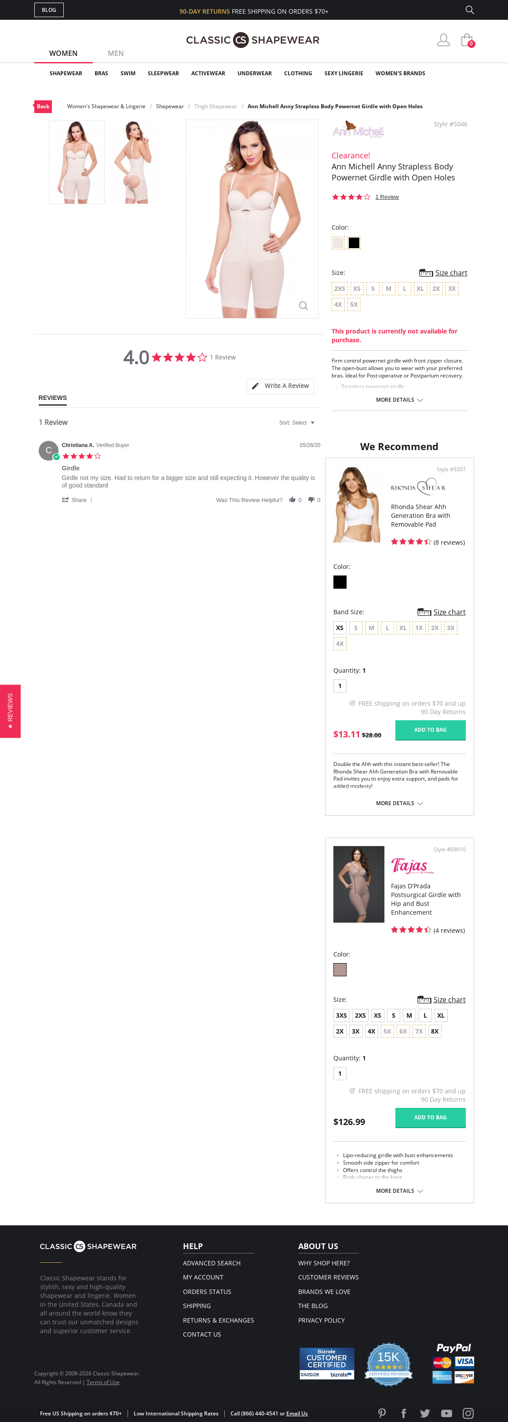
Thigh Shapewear (215, 106)
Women (63, 53)
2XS (360, 1015)
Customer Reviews (328, 1277)
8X (435, 1031)
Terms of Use (103, 1382)
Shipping (197, 1305)
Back (43, 106)
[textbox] (319, 426)
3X (355, 1031)
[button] (78, 499)
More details (395, 399)
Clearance (455, 73)
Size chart (451, 273)
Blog (49, 10)
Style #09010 (450, 849)
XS (340, 627)
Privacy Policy (321, 1320)
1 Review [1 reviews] (387, 197)
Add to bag (430, 729)
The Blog (313, 1305)
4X (371, 1031)
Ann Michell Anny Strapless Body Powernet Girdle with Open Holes (335, 106)
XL (441, 1015)
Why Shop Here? (324, 1263)
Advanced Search (212, 1263)
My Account (203, 1277)
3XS (341, 1015)
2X (340, 1031)
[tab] (280, 386)
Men (116, 53)
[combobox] (297, 423)
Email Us (297, 1413)
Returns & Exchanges (218, 1320)
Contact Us (202, 1334)
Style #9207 (451, 469)
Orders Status (207, 1291)
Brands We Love (324, 1291)
